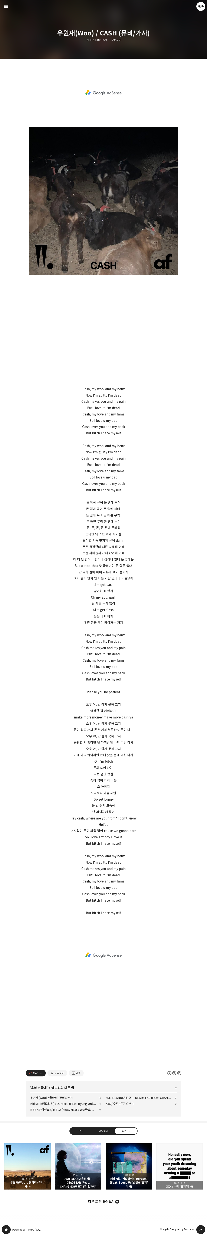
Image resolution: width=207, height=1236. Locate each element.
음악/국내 (116, 40)
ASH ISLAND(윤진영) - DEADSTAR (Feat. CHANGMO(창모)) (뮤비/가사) (141, 1098)
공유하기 (103, 1130)
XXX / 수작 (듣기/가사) (120, 1104)
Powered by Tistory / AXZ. (26, 1229)
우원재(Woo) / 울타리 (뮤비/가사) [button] (27, 1166)
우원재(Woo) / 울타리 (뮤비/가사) (51, 1098)
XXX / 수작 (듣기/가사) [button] (179, 1166)
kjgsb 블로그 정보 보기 (201, 6)
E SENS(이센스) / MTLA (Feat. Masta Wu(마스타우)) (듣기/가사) (65, 1110)
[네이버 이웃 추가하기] (76, 1073)
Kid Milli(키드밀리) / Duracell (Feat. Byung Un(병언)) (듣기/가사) (65, 1104)
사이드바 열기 (6, 6)
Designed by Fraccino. (182, 1229)
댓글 (81, 1130)
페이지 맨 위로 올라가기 (201, 1230)
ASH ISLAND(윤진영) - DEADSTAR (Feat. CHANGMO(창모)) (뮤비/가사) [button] (78, 1166)
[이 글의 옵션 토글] (42, 1073)
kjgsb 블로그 (6, 1230)
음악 (34, 1088)
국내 (44, 1088)
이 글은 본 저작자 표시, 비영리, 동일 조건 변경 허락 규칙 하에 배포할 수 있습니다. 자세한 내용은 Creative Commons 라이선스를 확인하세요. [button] (174, 1072)
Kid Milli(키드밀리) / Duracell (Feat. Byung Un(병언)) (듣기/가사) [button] (129, 1166)
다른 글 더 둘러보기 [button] (101, 1202)
